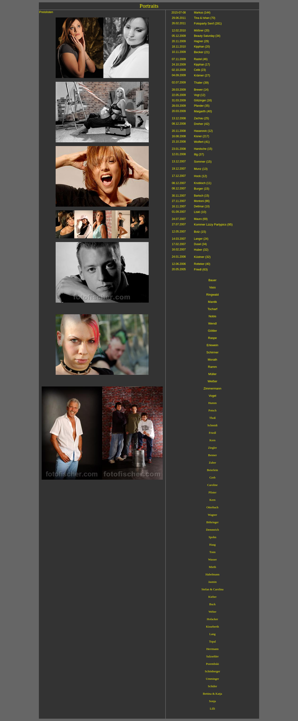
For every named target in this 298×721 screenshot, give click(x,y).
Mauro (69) (201, 219)
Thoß (212, 418)
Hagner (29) (201, 41)
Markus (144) (202, 12)
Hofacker (212, 619)
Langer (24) (201, 238)
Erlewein (212, 345)
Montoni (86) (202, 201)
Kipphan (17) (202, 64)
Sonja (212, 701)
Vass (212, 287)
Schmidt (212, 425)
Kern (213, 440)
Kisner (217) (201, 136)
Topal (212, 641)
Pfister (213, 492)
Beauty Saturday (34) (207, 36)
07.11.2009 (179, 59)
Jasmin (212, 582)
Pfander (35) (202, 105)
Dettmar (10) (202, 206)
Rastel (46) (201, 59)
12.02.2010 (179, 30)
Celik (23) (200, 70)
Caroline (212, 485)
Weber (213, 611)
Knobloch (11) (202, 183)
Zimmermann (212, 388)
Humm (212, 403)
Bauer (212, 280)
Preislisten (46, 12)
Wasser (212, 559)
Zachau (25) (201, 118)
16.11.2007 (179, 206)
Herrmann (212, 649)
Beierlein (212, 470)
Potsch (212, 410)
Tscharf (212, 309)
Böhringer (212, 522)
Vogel (212, 395)
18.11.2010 (179, 46)
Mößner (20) (201, 30)
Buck (212, 604)
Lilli (212, 708)
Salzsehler (212, 656)
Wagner (212, 514)
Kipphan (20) (202, 46)
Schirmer (212, 352)
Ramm (212, 367)
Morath (212, 359)
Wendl (212, 323)
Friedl (212, 432)
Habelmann (213, 574)
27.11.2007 (179, 201)
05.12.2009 (179, 36)
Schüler (212, 686)
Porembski (212, 664)
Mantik (212, 302)
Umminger (212, 678)
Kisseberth (212, 626)
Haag (212, 544)
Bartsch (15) (201, 195)
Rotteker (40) (202, 264)
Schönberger (212, 671)
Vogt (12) (199, 95)
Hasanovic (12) (203, 131)
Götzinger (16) (203, 100)
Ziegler (212, 447)
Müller (212, 374)
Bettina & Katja (212, 693)
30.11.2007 (179, 195)
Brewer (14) (201, 89)
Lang (212, 634)
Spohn (212, 537)
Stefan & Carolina (212, 589)
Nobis (212, 316)
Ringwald (212, 294)
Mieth (212, 567)
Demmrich (212, 529)
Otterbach (212, 507)
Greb (213, 477)
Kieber (212, 596)
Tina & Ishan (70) (204, 18)
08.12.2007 (179, 183)
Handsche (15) (203, 148)
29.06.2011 (179, 18)
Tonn (212, 552)
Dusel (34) (200, 244)
